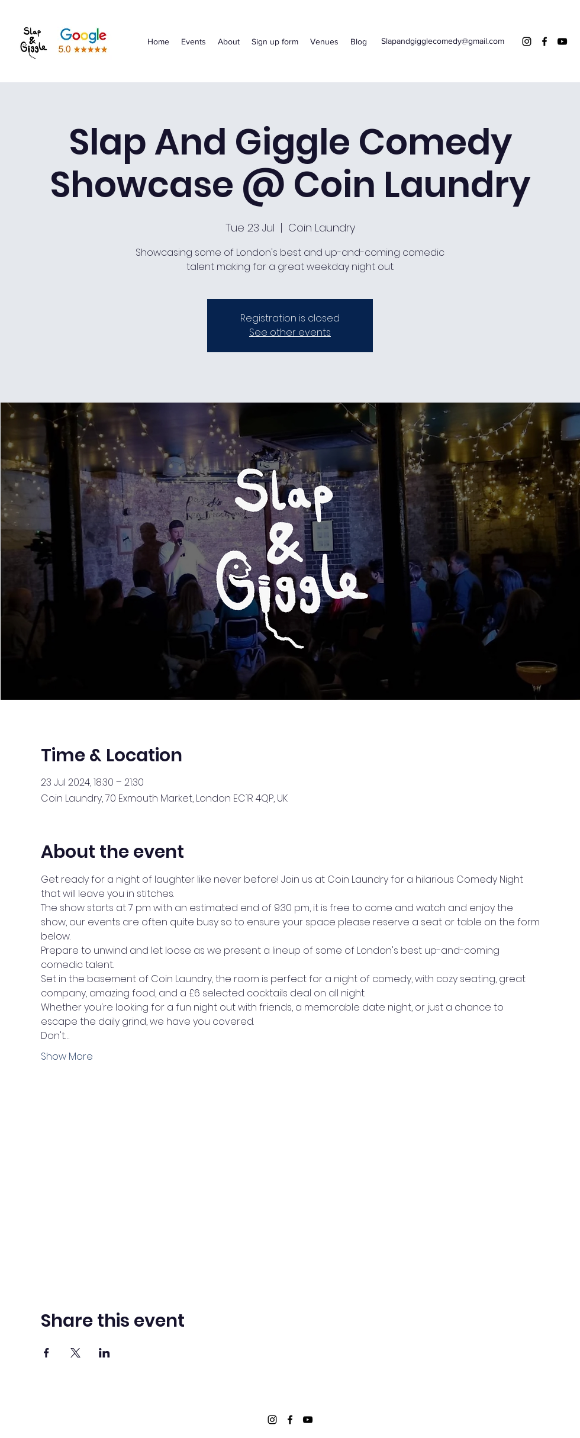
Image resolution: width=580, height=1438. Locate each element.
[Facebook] (544, 41)
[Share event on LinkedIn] (104, 1352)
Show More (67, 1056)
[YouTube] (562, 41)
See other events (290, 332)
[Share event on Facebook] (46, 1352)
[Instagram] (527, 41)
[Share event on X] (75, 1352)
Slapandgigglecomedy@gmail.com (442, 41)
